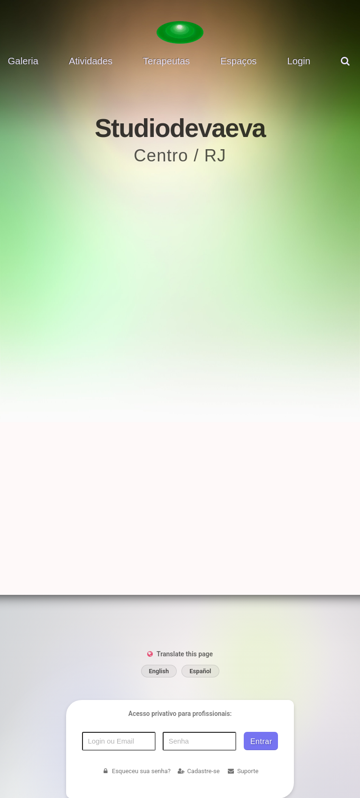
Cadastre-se (199, 771)
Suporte (243, 771)
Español (200, 671)
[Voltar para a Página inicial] (180, 32)
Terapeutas (166, 61)
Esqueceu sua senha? (136, 771)
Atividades (90, 61)
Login (298, 61)
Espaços (238, 61)
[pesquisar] (346, 68)
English (159, 671)
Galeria (23, 61)
